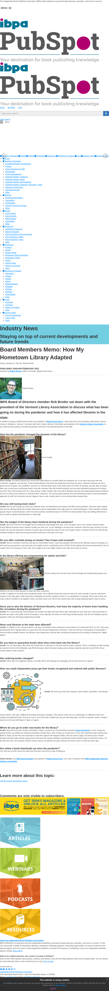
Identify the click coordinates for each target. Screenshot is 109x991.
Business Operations (12, 161)
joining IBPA (17, 951)
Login (20, 108)
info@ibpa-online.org (32, 977)
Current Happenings (14, 781)
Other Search (5, 119)
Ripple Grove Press (55, 422)
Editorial (30, 156)
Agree (53, 988)
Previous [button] (3, 156)
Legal (78, 156)
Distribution (50, 156)
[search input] (51, 113)
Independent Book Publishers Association (16, 972)
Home (6, 159)
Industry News (88, 156)
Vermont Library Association (91, 424)
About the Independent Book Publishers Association (22, 940)
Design (22, 156)
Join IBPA (11, 108)
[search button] (106, 113)
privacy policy (60, 985)
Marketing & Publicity (65, 156)
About (2, 108)
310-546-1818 (11, 977)
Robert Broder (16, 371)
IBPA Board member (24, 759)
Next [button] (105, 156)
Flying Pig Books (82, 730)
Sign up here (49, 961)
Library (25, 781)
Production (40, 156)
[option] (22, 156)
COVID (3, 781)
